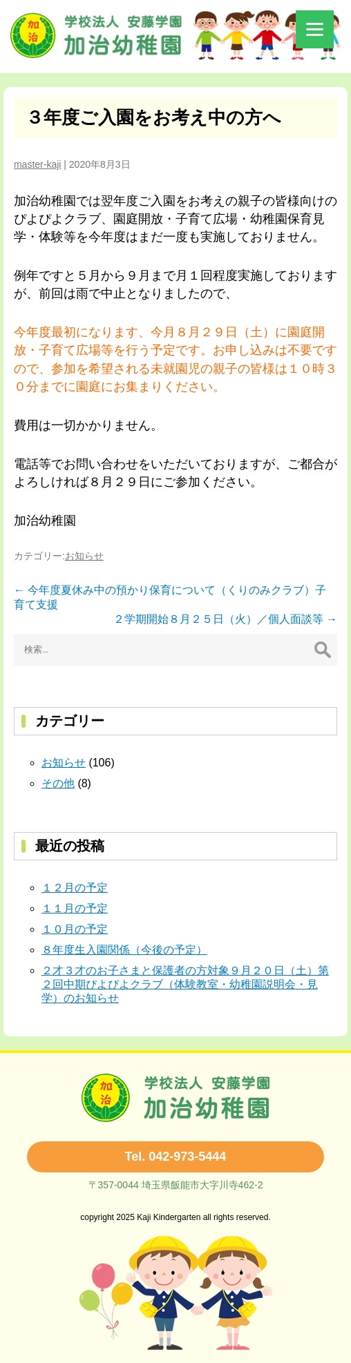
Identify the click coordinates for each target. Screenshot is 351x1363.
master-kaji (37, 164)
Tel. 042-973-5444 (176, 1156)
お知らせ (84, 555)
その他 (58, 783)
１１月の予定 (74, 908)
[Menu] (315, 29)
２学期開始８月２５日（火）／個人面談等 (225, 619)
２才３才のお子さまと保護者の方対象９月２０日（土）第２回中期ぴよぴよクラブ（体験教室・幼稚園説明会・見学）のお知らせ (185, 984)
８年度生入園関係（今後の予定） (124, 950)
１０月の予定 (74, 929)
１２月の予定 (74, 887)
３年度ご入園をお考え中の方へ (153, 117)
